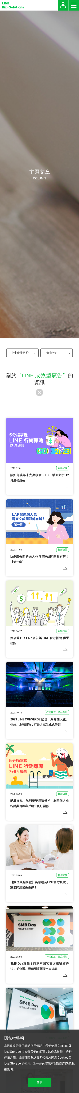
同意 (40, 1082)
